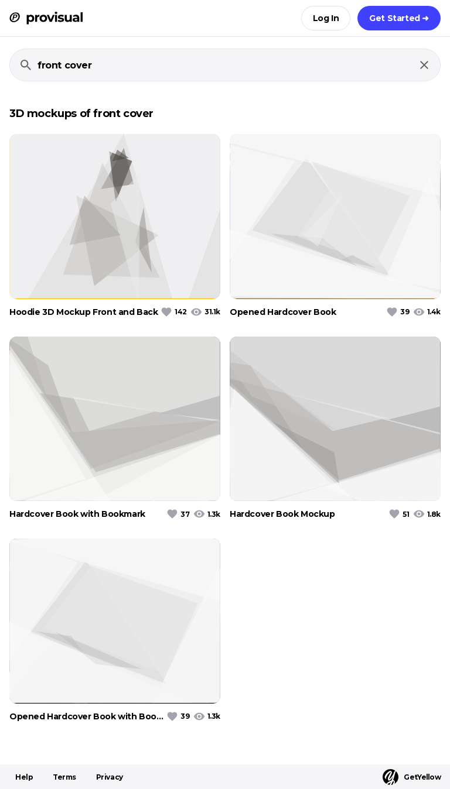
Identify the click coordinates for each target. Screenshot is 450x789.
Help (24, 777)
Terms (64, 777)
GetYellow (412, 777)
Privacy (109, 777)
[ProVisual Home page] (46, 18)
